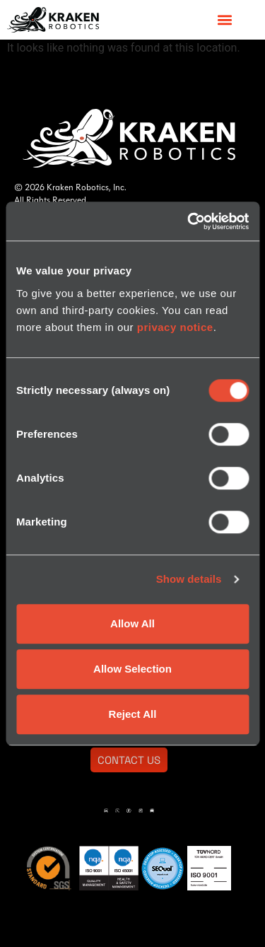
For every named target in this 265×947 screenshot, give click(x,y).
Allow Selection (132, 669)
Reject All (133, 714)
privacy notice (175, 327)
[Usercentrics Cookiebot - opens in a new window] (189, 221)
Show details (189, 579)
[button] (224, 19)
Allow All (132, 623)
